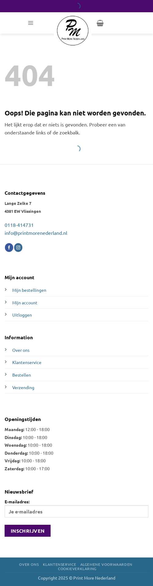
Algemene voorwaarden (106, 564)
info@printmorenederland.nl (36, 233)
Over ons (20, 350)
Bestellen (21, 375)
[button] (31, 23)
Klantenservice (26, 362)
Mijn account (24, 302)
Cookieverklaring (77, 568)
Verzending (23, 387)
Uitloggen (22, 314)
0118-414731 (19, 225)
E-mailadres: (76, 508)
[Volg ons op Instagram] (18, 247)
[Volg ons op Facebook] (9, 247)
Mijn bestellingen (29, 290)
